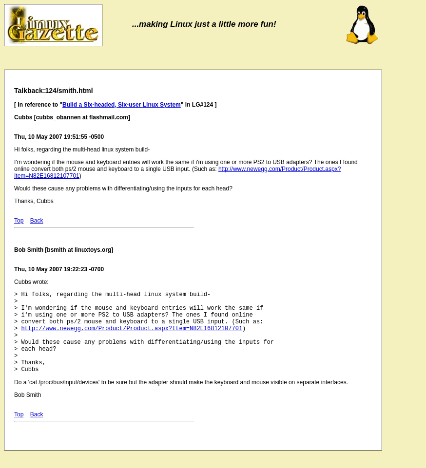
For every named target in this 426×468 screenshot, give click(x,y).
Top (18, 220)
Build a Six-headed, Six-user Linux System (121, 104)
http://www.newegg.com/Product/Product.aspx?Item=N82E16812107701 (131, 337)
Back (36, 220)
